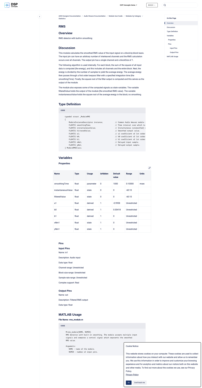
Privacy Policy (132, 374)
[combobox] (180, 5)
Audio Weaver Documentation (95, 16)
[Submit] (165, 5)
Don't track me (139, 383)
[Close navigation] (40, 17)
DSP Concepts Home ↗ (128, 5)
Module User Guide (116, 16)
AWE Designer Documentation (70, 16)
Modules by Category (133, 16)
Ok (129, 383)
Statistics (62, 19)
